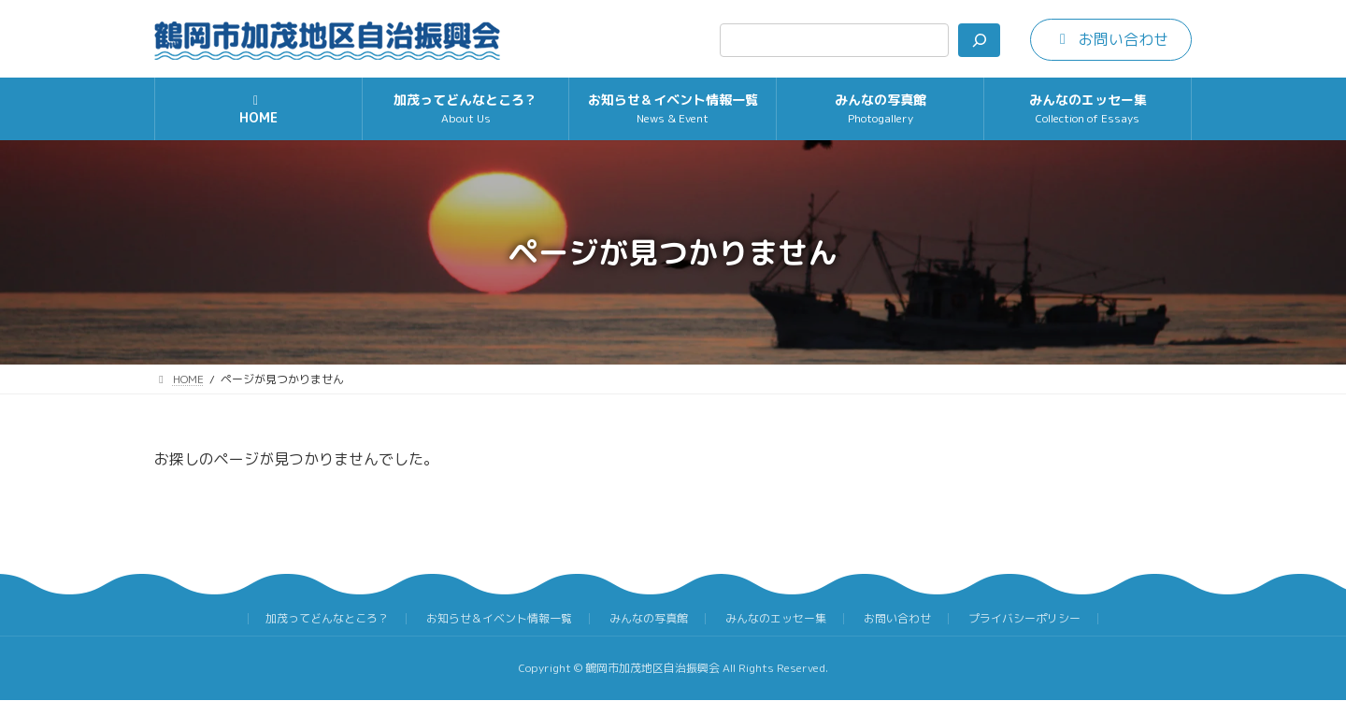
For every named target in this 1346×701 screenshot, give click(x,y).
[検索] (979, 40)
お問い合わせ (897, 618)
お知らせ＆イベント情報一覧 (499, 618)
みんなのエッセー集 (775, 618)
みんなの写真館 (648, 618)
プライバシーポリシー (1024, 618)
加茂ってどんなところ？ (327, 618)
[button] (1111, 40)
